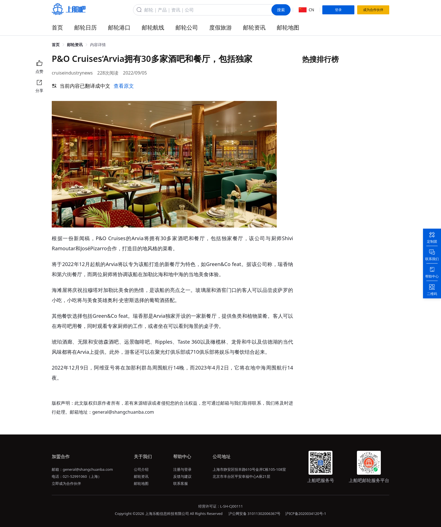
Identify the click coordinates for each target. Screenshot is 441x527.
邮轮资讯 (254, 27)
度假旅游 (220, 27)
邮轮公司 (187, 27)
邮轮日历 (85, 27)
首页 (57, 27)
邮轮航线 (153, 27)
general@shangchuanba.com (88, 469)
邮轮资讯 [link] (75, 44)
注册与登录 (182, 469)
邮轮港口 (119, 27)
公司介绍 (141, 469)
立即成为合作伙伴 (66, 483)
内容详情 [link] (98, 44)
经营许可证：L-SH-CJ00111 (220, 506)
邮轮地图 (288, 27)
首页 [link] (56, 44)
